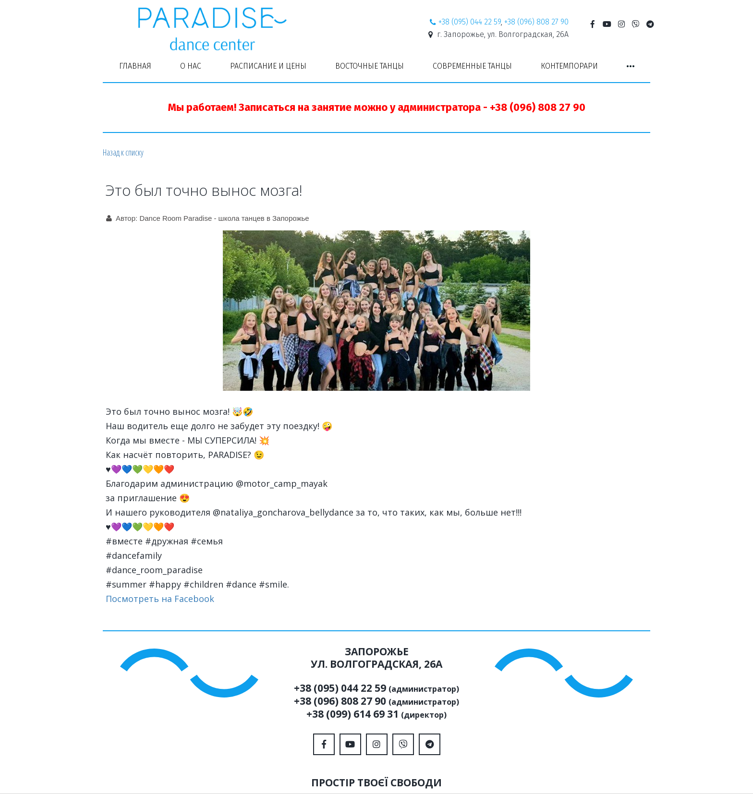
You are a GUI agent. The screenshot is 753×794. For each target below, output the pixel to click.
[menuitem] (135, 66)
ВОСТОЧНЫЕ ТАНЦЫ (369, 66)
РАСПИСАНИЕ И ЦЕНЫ (268, 66)
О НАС (190, 66)
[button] (630, 66)
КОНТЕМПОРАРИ (569, 66)
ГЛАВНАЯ (135, 66)
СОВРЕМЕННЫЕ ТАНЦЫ (472, 66)
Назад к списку (123, 152)
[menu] (376, 66)
